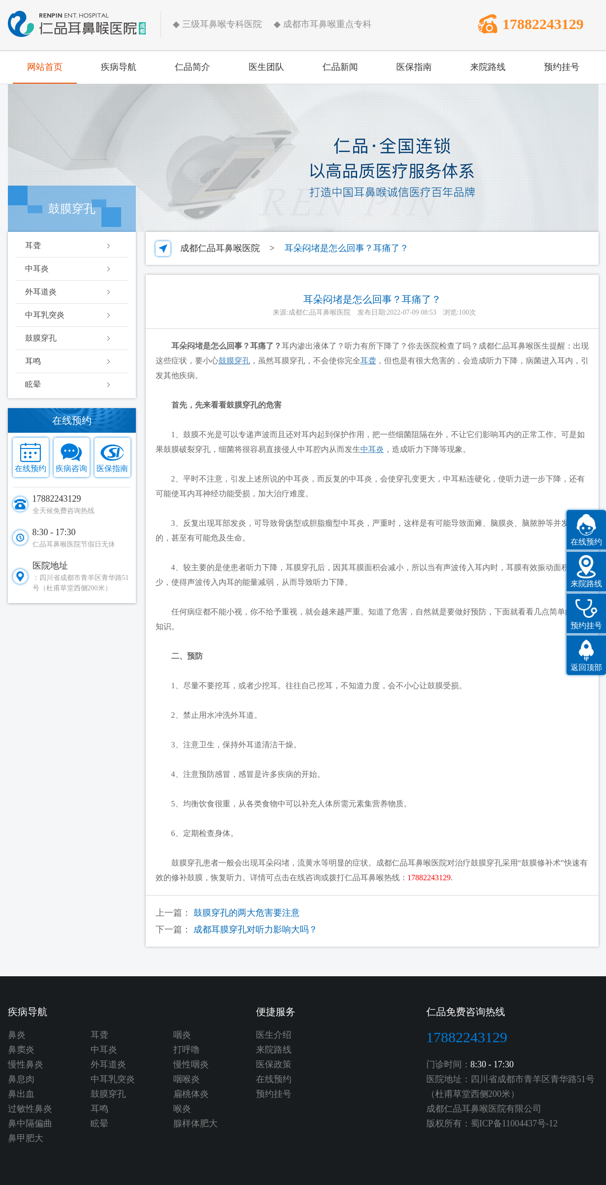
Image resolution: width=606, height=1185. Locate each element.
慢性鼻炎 (25, 1064)
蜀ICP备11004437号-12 (514, 1123)
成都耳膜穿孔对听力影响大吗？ (255, 929)
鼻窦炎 (21, 1050)
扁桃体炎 (191, 1094)
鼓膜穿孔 (41, 338)
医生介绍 (273, 1035)
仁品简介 (192, 67)
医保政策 (273, 1064)
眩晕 (33, 384)
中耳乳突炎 (44, 315)
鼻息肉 (21, 1079)
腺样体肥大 (195, 1123)
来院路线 (488, 67)
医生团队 (266, 67)
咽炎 (182, 1035)
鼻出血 (21, 1094)
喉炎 (182, 1109)
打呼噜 (186, 1050)
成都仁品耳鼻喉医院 (220, 248)
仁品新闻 (340, 67)
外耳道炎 (41, 292)
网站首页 (45, 67)
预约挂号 (561, 67)
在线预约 (30, 468)
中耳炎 (37, 268)
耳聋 (33, 245)
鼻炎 (17, 1035)
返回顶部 (586, 667)
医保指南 (414, 67)
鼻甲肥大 (25, 1138)
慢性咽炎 (191, 1064)
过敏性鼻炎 (30, 1109)
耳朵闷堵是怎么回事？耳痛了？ (347, 248)
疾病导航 (118, 67)
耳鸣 (33, 361)
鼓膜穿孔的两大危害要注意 (246, 913)
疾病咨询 (71, 468)
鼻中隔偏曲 (30, 1123)
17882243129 (543, 24)
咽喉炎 (186, 1079)
